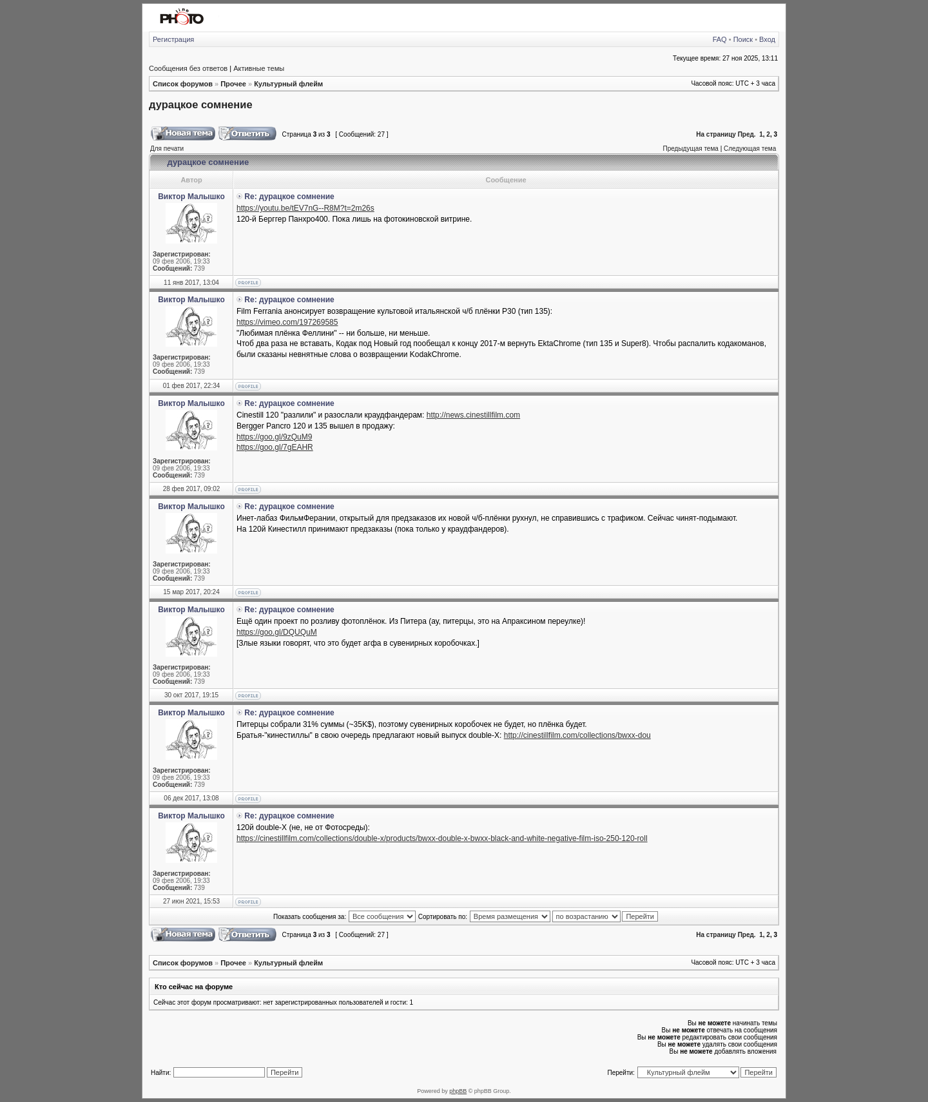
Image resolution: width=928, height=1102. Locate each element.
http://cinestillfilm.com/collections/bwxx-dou (577, 735)
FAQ (720, 39)
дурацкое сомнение (201, 104)
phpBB (458, 1091)
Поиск (743, 39)
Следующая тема (750, 148)
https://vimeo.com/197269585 (287, 322)
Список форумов (183, 84)
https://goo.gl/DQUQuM (277, 632)
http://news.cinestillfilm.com (473, 415)
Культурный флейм (288, 84)
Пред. (747, 134)
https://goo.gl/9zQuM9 (274, 436)
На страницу (716, 134)
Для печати (167, 148)
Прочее (233, 84)
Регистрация (173, 39)
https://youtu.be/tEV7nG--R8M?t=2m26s (305, 208)
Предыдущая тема (690, 148)
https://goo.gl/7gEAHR (275, 447)
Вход (767, 39)
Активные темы (258, 68)
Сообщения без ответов (188, 68)
